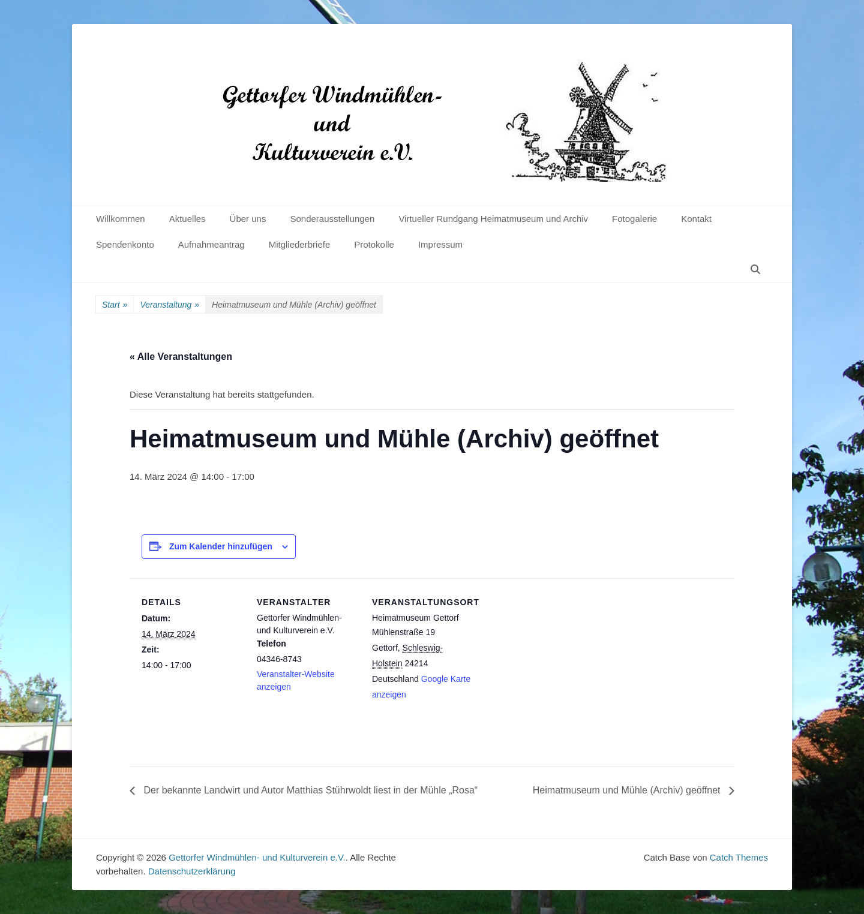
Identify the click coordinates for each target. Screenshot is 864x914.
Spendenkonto (125, 244)
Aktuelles (187, 219)
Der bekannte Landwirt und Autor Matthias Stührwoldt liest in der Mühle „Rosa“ (309, 790)
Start (114, 305)
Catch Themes (739, 857)
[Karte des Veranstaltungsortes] (550, 660)
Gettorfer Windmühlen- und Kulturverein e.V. (257, 857)
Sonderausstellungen (332, 219)
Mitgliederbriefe (300, 244)
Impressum (440, 244)
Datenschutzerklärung (192, 871)
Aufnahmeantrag (211, 244)
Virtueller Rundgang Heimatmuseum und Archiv (493, 219)
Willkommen (120, 219)
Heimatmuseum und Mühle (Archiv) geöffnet (628, 790)
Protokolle (374, 244)
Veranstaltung (169, 305)
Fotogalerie (634, 219)
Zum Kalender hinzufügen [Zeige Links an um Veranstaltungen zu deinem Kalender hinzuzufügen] (220, 546)
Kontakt (696, 219)
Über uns (248, 219)
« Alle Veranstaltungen (181, 356)
